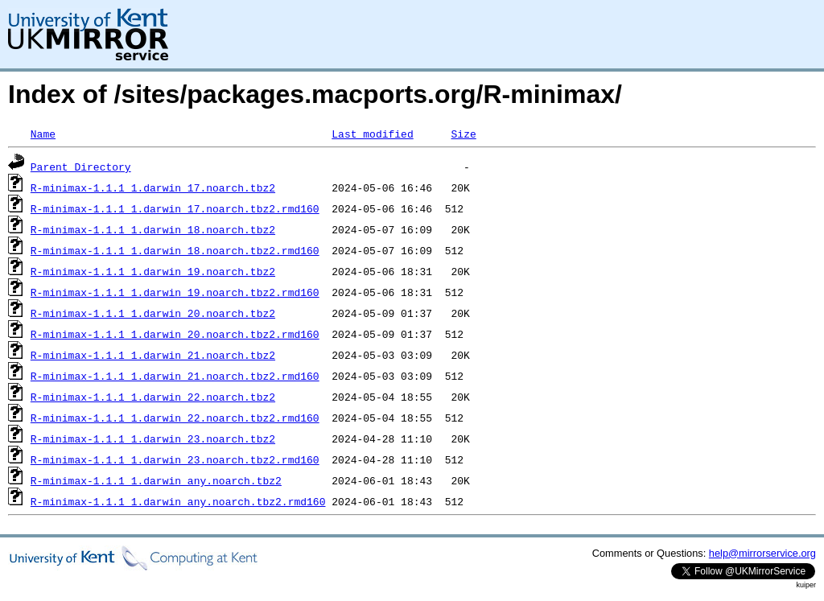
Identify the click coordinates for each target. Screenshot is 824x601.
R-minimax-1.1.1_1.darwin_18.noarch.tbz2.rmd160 (175, 250)
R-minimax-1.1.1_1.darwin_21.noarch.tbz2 (153, 355)
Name (43, 133)
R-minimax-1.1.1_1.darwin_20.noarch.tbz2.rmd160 (175, 334)
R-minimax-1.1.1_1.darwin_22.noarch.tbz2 (153, 396)
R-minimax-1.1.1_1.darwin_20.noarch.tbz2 (153, 313)
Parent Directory (81, 166)
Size (463, 133)
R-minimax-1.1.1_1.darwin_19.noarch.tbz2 (153, 271)
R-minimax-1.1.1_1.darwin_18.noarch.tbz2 (153, 229)
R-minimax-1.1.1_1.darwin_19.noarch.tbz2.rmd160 (175, 292)
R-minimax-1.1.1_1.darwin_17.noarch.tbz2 (153, 187)
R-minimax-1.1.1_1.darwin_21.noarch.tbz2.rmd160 (175, 375)
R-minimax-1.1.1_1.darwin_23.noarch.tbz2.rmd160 (175, 459)
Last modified (372, 133)
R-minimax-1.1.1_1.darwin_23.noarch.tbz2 (153, 438)
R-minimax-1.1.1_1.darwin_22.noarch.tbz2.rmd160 (175, 417)
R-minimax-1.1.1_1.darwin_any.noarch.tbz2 (156, 480)
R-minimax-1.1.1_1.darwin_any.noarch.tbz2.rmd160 (178, 501)
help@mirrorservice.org (762, 553)
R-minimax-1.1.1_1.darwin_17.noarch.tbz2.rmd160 (175, 208)
